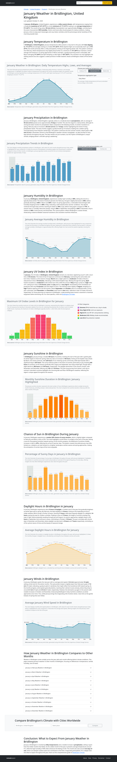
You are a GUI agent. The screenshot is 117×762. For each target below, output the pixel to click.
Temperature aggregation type (87, 75)
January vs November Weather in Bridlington (39, 706)
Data (89, 758)
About (85, 758)
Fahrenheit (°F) (94, 71)
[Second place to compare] (70, 725)
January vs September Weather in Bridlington (39, 698)
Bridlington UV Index (68, 294)
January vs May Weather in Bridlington (37, 681)
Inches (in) (103, 149)
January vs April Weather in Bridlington (37, 676)
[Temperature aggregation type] (94, 78)
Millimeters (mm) (87, 149)
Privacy (94, 758)
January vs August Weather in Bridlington (38, 693)
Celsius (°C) (83, 71)
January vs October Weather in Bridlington (38, 702)
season (10, 3)
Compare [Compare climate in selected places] (95, 725)
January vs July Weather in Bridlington (36, 689)
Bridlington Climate (78, 752)
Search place (107, 3)
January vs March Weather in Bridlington (37, 672)
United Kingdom (35, 9)
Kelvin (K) (106, 71)
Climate (26, 9)
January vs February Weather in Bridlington (38, 668)
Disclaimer (101, 758)
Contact (108, 758)
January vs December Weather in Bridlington (38, 711)
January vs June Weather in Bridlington (37, 685)
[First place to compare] (33, 725)
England (44, 9)
